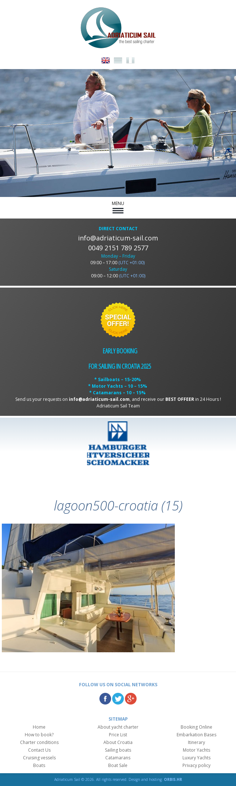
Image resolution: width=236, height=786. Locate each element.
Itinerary (196, 742)
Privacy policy (196, 765)
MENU (118, 206)
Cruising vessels (39, 758)
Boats (39, 765)
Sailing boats (118, 750)
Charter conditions (39, 742)
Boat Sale (117, 765)
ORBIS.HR (173, 779)
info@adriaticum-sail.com (118, 237)
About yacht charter (118, 727)
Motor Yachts (196, 750)
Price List (118, 735)
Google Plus (131, 699)
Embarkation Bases (196, 735)
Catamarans (117, 758)
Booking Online (196, 727)
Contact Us (39, 750)
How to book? (39, 735)
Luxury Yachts (196, 758)
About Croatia (118, 742)
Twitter (118, 699)
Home (39, 727)
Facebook (105, 699)
